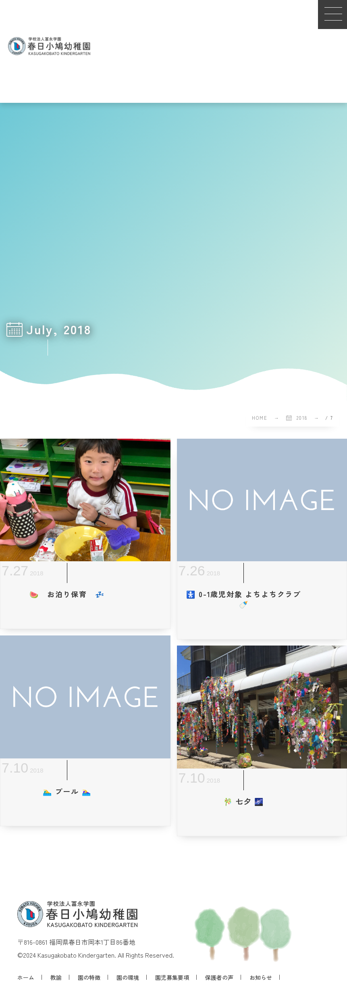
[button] (332, 14)
